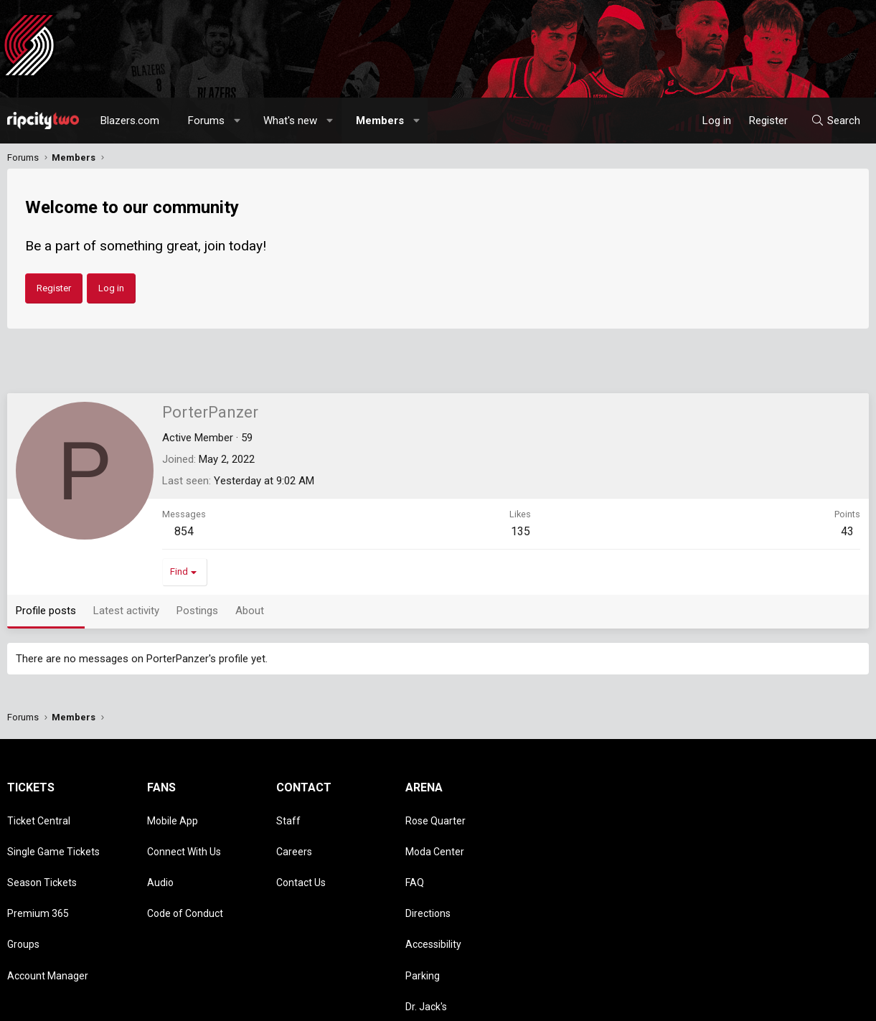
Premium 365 (38, 877)
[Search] (835, 120)
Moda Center (434, 836)
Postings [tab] (197, 610)
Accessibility (433, 897)
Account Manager (47, 918)
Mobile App (172, 815)
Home (830, 1003)
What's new (290, 120)
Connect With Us (184, 836)
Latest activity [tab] (126, 610)
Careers (294, 836)
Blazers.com (129, 120)
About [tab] (249, 610)
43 (847, 531)
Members (380, 120)
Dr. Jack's (426, 939)
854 (184, 531)
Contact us (621, 1003)
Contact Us (301, 856)
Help (800, 1003)
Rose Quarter (435, 815)
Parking (422, 918)
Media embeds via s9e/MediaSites (320, 1003)
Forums (206, 120)
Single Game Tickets (53, 836)
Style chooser (541, 1003)
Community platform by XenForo (126, 1003)
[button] (238, 120)
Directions (428, 877)
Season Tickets (42, 856)
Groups (23, 897)
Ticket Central (38, 815)
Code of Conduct (185, 877)
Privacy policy (754, 1003)
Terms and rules (685, 1003)
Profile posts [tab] (46, 610)
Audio (160, 856)
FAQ (414, 856)
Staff (288, 815)
